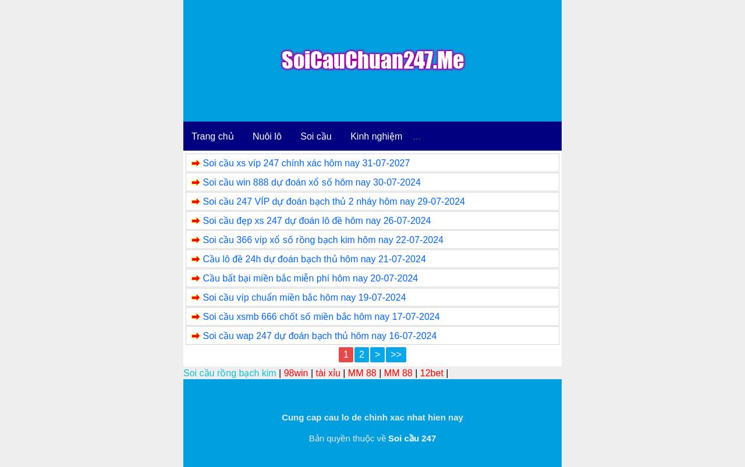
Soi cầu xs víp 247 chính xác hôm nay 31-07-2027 (306, 163)
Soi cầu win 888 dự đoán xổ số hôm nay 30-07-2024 (311, 182)
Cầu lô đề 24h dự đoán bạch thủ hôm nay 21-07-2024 (314, 259)
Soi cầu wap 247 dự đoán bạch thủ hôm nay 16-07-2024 (320, 336)
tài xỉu (328, 373)
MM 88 (362, 373)
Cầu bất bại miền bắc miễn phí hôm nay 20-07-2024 (310, 278)
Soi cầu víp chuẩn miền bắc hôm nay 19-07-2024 (304, 297)
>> (396, 354)
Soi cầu (315, 136)
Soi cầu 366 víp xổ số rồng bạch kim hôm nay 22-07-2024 (323, 240)
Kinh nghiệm (376, 136)
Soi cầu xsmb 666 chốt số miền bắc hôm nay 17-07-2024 (321, 317)
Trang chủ (212, 136)
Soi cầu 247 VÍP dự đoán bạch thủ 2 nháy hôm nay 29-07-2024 (334, 201)
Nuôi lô (267, 136)
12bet (432, 373)
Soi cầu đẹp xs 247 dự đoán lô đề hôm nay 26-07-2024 (317, 221)
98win (296, 373)
